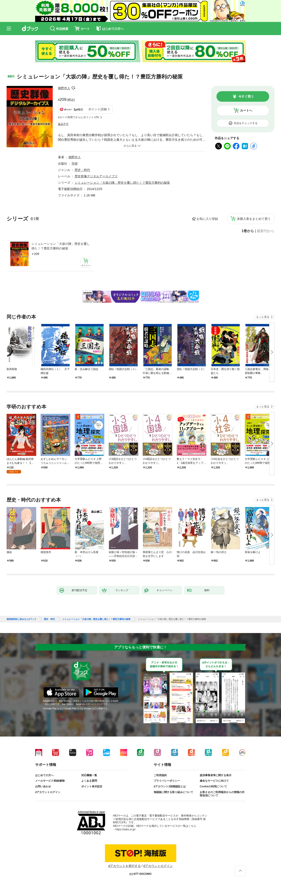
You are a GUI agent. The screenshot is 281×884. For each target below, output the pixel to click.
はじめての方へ (44, 775)
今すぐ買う (246, 96)
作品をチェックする (246, 123)
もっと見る (262, 316)
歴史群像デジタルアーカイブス (96, 176)
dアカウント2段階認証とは (170, 786)
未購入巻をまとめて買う (254, 219)
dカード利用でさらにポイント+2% (78, 117)
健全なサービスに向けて (214, 780)
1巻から (247, 231)
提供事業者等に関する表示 (215, 775)
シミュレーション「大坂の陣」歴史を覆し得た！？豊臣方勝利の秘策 (60, 246)
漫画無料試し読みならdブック (21, 619)
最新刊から (265, 231)
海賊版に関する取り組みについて (173, 792)
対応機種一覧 (89, 775)
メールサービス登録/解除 (50, 780)
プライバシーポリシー (167, 780)
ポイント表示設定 (91, 786)
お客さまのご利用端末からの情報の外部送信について (222, 794)
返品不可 (63, 124)
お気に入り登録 (207, 219)
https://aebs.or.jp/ (125, 829)
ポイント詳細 (97, 109)
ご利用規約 (160, 775)
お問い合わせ (43, 786)
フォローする (73, 88)
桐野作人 (64, 88)
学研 (75, 163)
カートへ (246, 110)
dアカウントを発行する (124, 866)
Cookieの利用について (213, 786)
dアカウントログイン (47, 792)
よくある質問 (89, 780)
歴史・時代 (82, 170)
